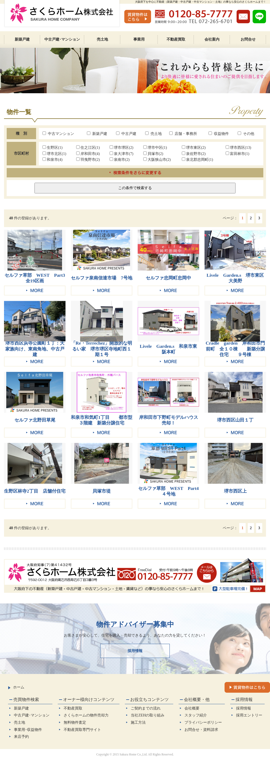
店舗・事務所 (183, 133)
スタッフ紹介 (195, 715)
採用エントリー (249, 715)
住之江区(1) (88, 147)
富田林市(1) (237, 153)
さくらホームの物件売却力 (86, 715)
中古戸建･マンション (31, 715)
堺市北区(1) (54, 153)
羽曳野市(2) (88, 159)
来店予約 (21, 736)
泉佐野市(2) (194, 153)
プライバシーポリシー (203, 722)
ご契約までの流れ (146, 708)
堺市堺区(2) (121, 147)
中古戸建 (126, 133)
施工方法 (138, 722)
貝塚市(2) (153, 153)
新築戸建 (97, 133)
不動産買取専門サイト (82, 729)
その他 (246, 133)
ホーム (16, 687)
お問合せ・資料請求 (201, 729)
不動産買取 (73, 708)
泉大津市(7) (121, 153)
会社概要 (191, 708)
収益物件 (219, 133)
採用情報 (135, 651)
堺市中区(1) (155, 147)
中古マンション (58, 133)
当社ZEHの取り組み (147, 715)
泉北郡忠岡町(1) (197, 159)
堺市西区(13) (238, 147)
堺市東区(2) (194, 147)
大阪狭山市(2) (157, 159)
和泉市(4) (53, 159)
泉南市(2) (120, 159)
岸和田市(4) (88, 153)
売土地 (153, 133)
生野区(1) (53, 147)
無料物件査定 (75, 722)
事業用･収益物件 (28, 729)
